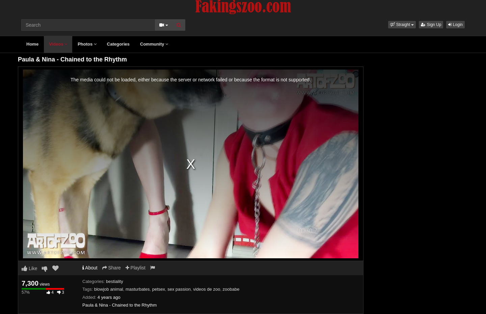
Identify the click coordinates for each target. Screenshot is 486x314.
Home (32, 44)
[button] (402, 24)
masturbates (138, 289)
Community (154, 44)
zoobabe (231, 289)
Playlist (135, 267)
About (90, 267)
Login (455, 24)
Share (111, 267)
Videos (58, 44)
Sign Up (431, 24)
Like (29, 268)
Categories (118, 44)
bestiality (114, 281)
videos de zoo (206, 289)
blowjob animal (108, 289)
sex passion (179, 289)
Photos (87, 44)
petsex (158, 289)
